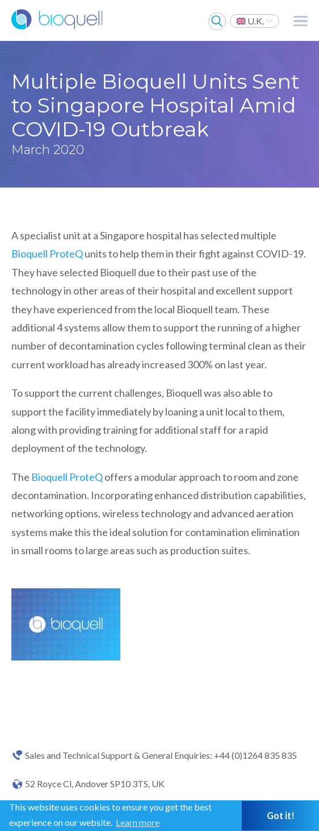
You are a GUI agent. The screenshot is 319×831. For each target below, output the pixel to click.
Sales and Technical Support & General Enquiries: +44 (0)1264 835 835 (161, 755)
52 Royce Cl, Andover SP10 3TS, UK (95, 784)
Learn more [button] (138, 822)
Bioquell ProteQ (47, 253)
